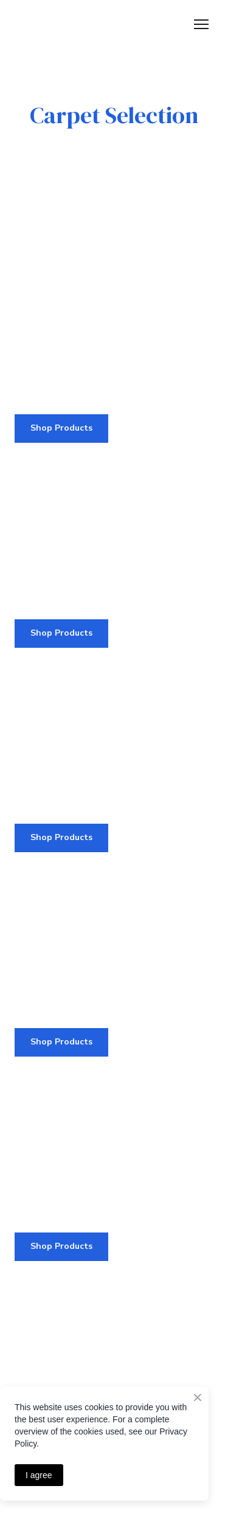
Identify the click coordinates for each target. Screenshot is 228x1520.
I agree (39, 1475)
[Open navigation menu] (201, 24)
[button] (61, 428)
